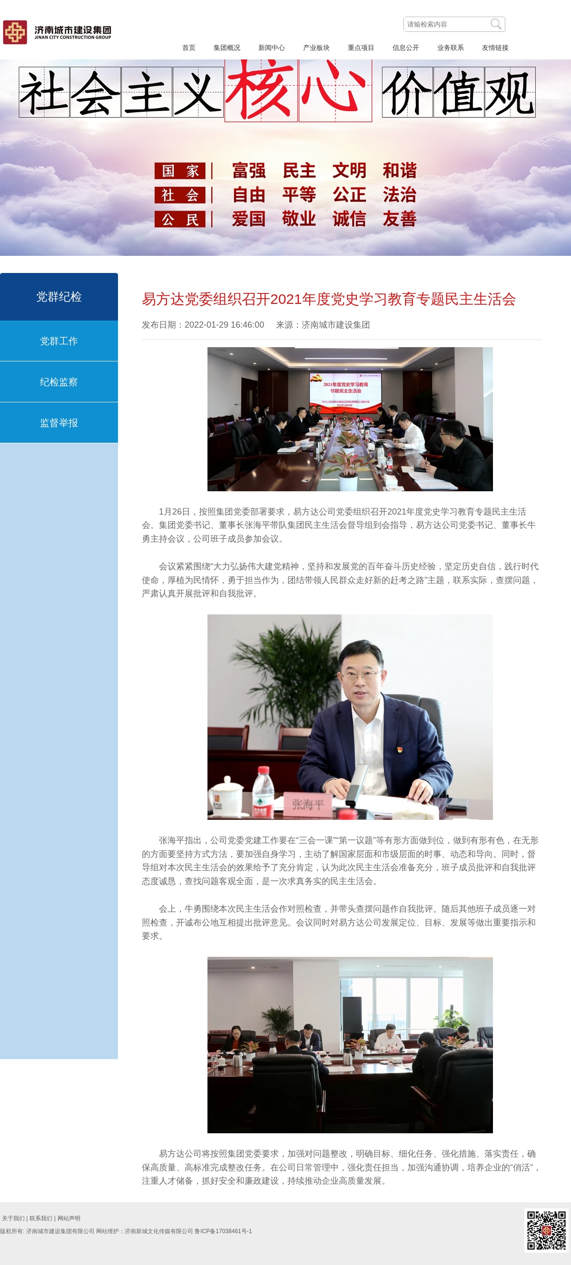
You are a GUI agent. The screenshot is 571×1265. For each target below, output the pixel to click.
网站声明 (69, 1218)
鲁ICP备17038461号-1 (223, 1231)
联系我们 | (42, 1218)
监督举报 (59, 423)
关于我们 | (15, 1218)
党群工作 (59, 341)
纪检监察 (59, 382)
